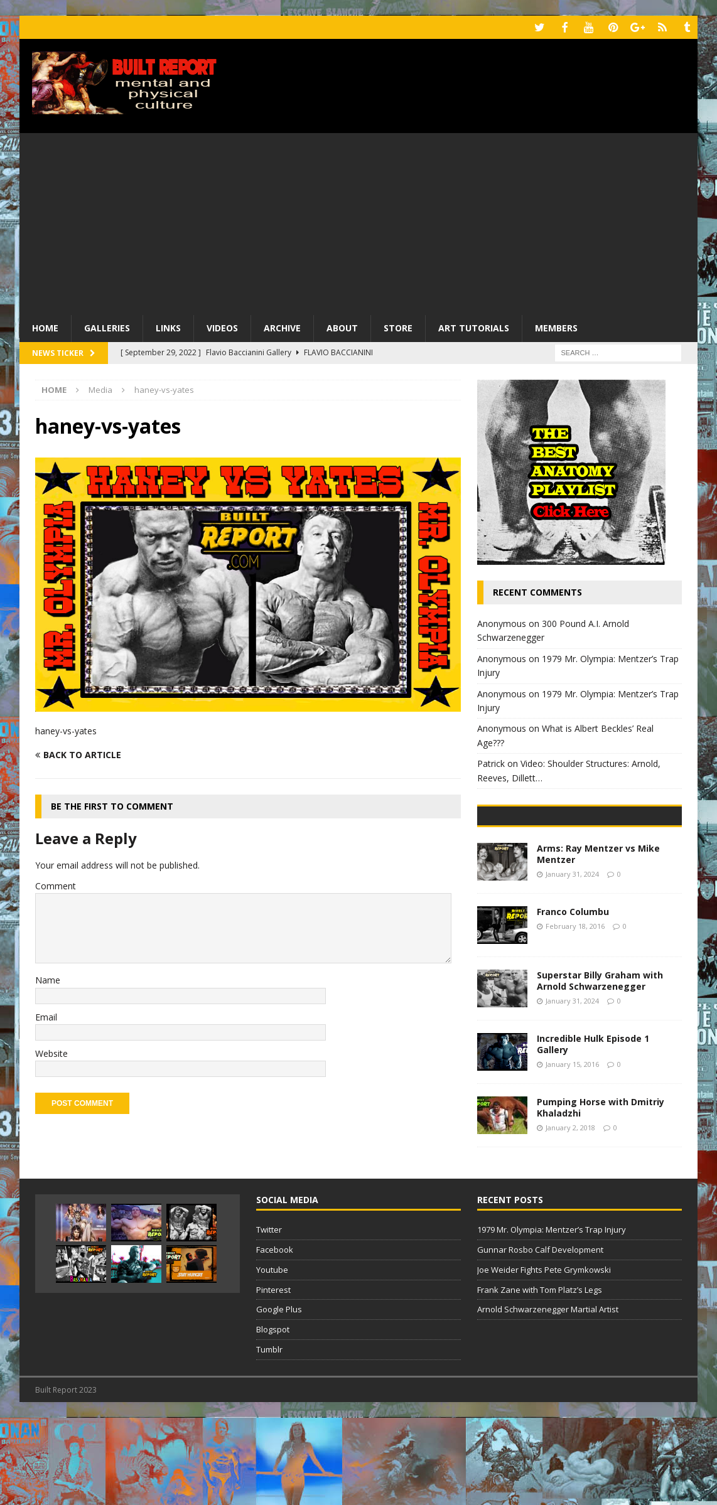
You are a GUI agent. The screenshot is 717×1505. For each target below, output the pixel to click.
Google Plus (279, 1396)
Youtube (272, 1357)
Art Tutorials (473, 327)
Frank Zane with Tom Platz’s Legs (539, 1376)
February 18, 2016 (575, 1013)
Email (46, 1015)
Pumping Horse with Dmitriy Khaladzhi (600, 1194)
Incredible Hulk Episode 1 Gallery (593, 1131)
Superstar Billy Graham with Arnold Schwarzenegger (600, 1067)
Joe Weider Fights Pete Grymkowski (544, 1357)
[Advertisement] (358, 220)
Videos (222, 327)
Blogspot (272, 1416)
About (342, 327)
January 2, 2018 (570, 1214)
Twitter (269, 1316)
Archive (282, 327)
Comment (55, 884)
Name (47, 979)
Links (168, 327)
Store (398, 327)
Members (556, 327)
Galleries (107, 327)
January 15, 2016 (572, 1151)
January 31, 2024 (572, 961)
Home (45, 327)
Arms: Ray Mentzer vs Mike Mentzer (598, 941)
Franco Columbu (573, 999)
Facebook (274, 1336)
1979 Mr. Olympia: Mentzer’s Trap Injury (551, 1316)
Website (51, 1052)
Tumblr (269, 1436)
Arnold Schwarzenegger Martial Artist (547, 1396)
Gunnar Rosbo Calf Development (540, 1336)
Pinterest (273, 1376)
